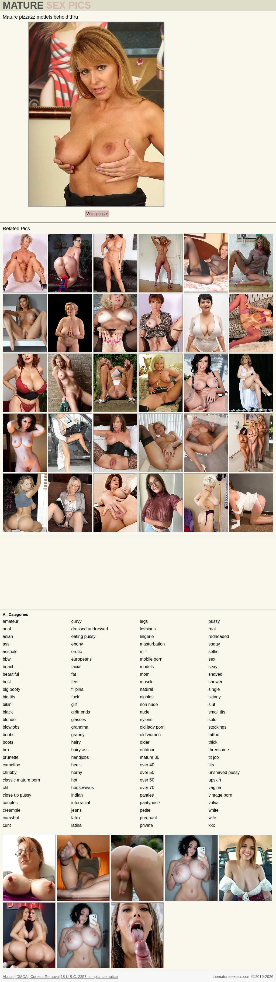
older (145, 742)
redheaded (219, 636)
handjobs (80, 757)
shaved (216, 674)
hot (74, 780)
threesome (219, 749)
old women (150, 734)
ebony (77, 644)
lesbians (148, 629)
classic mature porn (21, 780)
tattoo (214, 734)
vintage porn (220, 795)
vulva (214, 802)
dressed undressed (89, 629)
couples (10, 802)
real (212, 629)
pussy (214, 621)
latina (76, 825)
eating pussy (83, 636)
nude (145, 712)
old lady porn (152, 727)
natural (146, 689)
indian (77, 795)
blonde (9, 719)
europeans (81, 659)
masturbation (152, 644)
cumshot (11, 817)
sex (212, 659)
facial (76, 666)
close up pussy (17, 795)
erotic (76, 651)
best (7, 681)
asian (8, 636)
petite (145, 810)
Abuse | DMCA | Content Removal (31, 976)
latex (76, 817)
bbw (7, 659)
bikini (7, 704)
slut (212, 704)
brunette (11, 757)
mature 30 (149, 757)
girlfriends (80, 712)
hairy (76, 742)
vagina (215, 787)
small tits (217, 712)
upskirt (215, 780)
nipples (147, 697)
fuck (75, 697)
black (8, 712)
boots (8, 742)
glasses (78, 719)
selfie (214, 651)
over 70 (147, 787)
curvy (76, 621)
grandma (79, 727)
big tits (9, 697)
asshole (10, 651)
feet (75, 681)
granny (78, 734)
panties (147, 795)
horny (76, 772)
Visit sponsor (97, 214)
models (147, 666)
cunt (7, 825)
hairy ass (80, 749)
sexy (213, 666)
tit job (214, 757)
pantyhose (150, 802)
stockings (218, 727)
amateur (11, 621)
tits (211, 765)
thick (213, 742)
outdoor (147, 749)
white (214, 810)
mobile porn (151, 659)
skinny (215, 697)
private (146, 825)
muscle (147, 681)
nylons (146, 719)
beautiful (11, 674)
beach (9, 666)
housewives (82, 787)
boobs (9, 734)
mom (145, 674)
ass (6, 644)
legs (144, 621)
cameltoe (11, 765)
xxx (212, 825)
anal (7, 629)
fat (73, 674)
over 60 (147, 780)
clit (5, 787)
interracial (80, 802)
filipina (77, 689)
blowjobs (11, 727)
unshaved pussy (224, 772)
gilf (74, 704)
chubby (10, 772)
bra (6, 749)
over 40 (147, 765)
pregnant (148, 817)
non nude (149, 704)
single (214, 689)
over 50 (147, 772)
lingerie (147, 636)
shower (216, 681)
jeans (76, 810)
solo (212, 719)
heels (76, 765)
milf (143, 651)
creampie (11, 810)
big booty (11, 689)
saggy (214, 644)
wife (212, 817)
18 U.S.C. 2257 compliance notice (89, 976)
